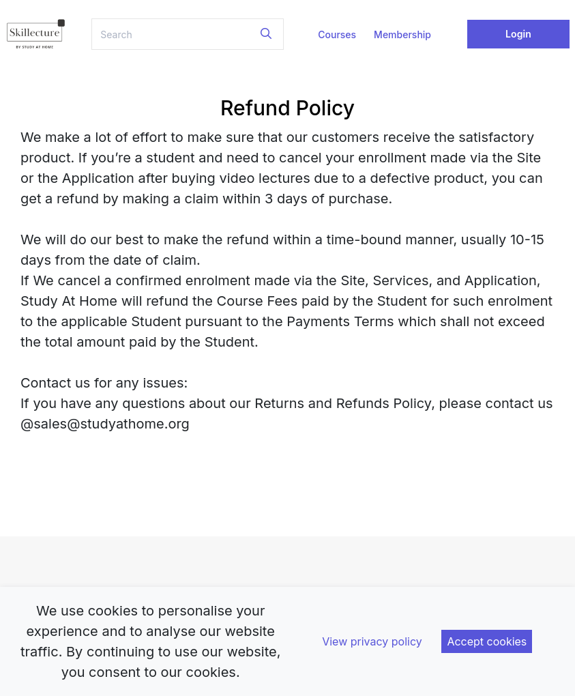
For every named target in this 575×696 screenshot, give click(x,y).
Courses (337, 34)
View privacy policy (372, 641)
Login (518, 34)
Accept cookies (487, 641)
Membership (402, 34)
